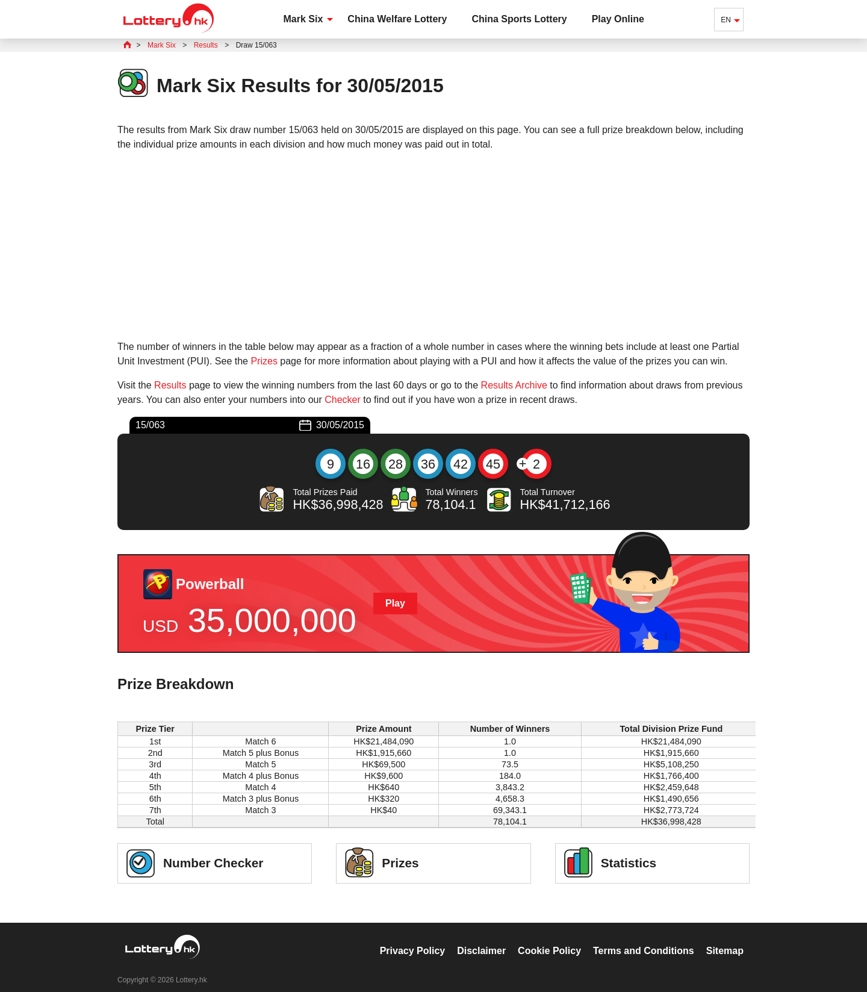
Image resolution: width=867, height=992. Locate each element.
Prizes (263, 361)
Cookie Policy (549, 938)
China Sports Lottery (519, 19)
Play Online (618, 19)
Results (170, 385)
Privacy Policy (413, 938)
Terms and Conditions (643, 938)
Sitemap (725, 938)
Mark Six (303, 19)
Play (395, 603)
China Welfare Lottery (397, 19)
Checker (343, 400)
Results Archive (514, 385)
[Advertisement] (433, 245)
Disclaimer (481, 938)
